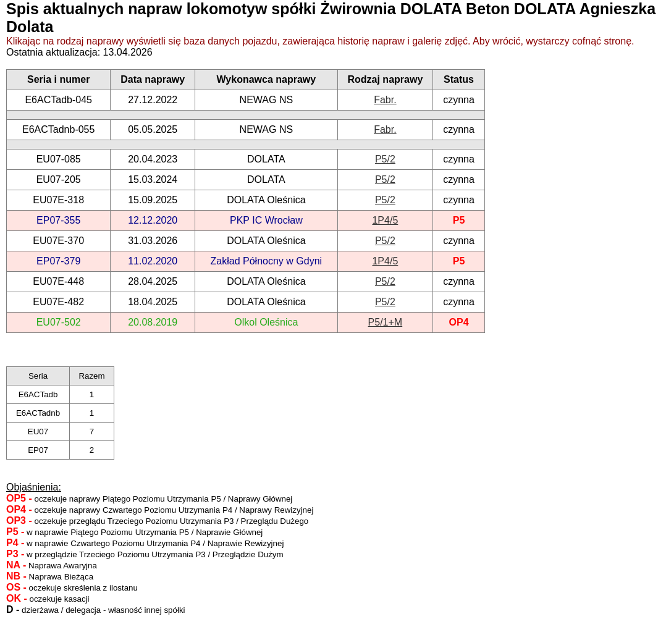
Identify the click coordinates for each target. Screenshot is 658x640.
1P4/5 (385, 220)
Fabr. (385, 100)
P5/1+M (385, 322)
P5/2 (385, 159)
